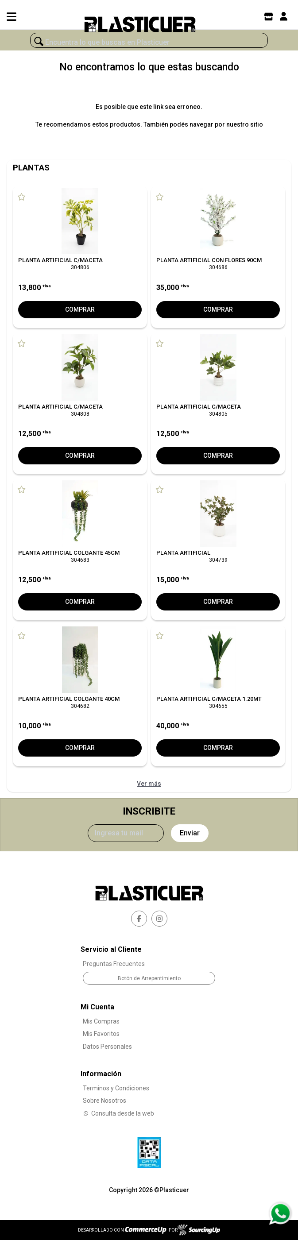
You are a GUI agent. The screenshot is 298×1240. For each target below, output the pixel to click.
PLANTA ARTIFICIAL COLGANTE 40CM (69, 698)
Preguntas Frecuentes (114, 963)
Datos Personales (107, 1046)
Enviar (190, 833)
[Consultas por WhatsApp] (280, 1213)
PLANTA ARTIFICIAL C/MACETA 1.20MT (209, 698)
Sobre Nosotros (104, 1100)
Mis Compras (101, 1021)
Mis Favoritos (101, 1033)
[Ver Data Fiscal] (149, 1150)
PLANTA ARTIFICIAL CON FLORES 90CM (209, 260)
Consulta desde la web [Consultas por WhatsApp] (118, 1113)
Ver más (149, 783)
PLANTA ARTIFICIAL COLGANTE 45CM (69, 552)
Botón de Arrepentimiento (149, 978)
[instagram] (159, 919)
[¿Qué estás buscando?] (149, 42)
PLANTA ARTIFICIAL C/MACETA (60, 260)
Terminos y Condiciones (116, 1088)
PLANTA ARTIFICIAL (183, 552)
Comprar (80, 309)
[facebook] (139, 919)
